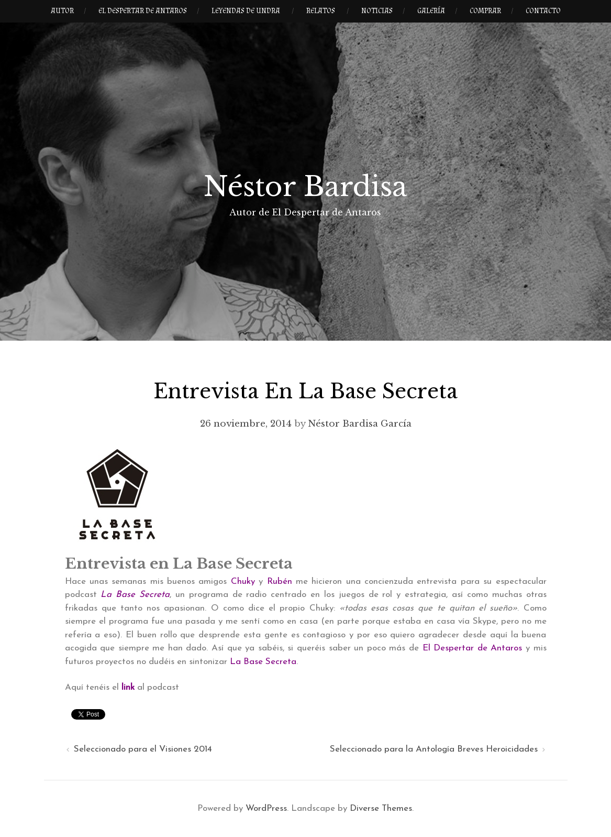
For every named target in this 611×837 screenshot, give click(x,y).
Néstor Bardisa (305, 186)
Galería (431, 11)
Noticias (377, 11)
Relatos (320, 11)
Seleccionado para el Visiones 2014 (143, 749)
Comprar (485, 11)
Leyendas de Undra (246, 11)
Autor (62, 11)
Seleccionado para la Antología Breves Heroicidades (434, 749)
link (128, 687)
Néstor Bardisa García (360, 423)
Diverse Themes (381, 808)
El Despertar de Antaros (142, 11)
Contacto (543, 11)
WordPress (266, 808)
